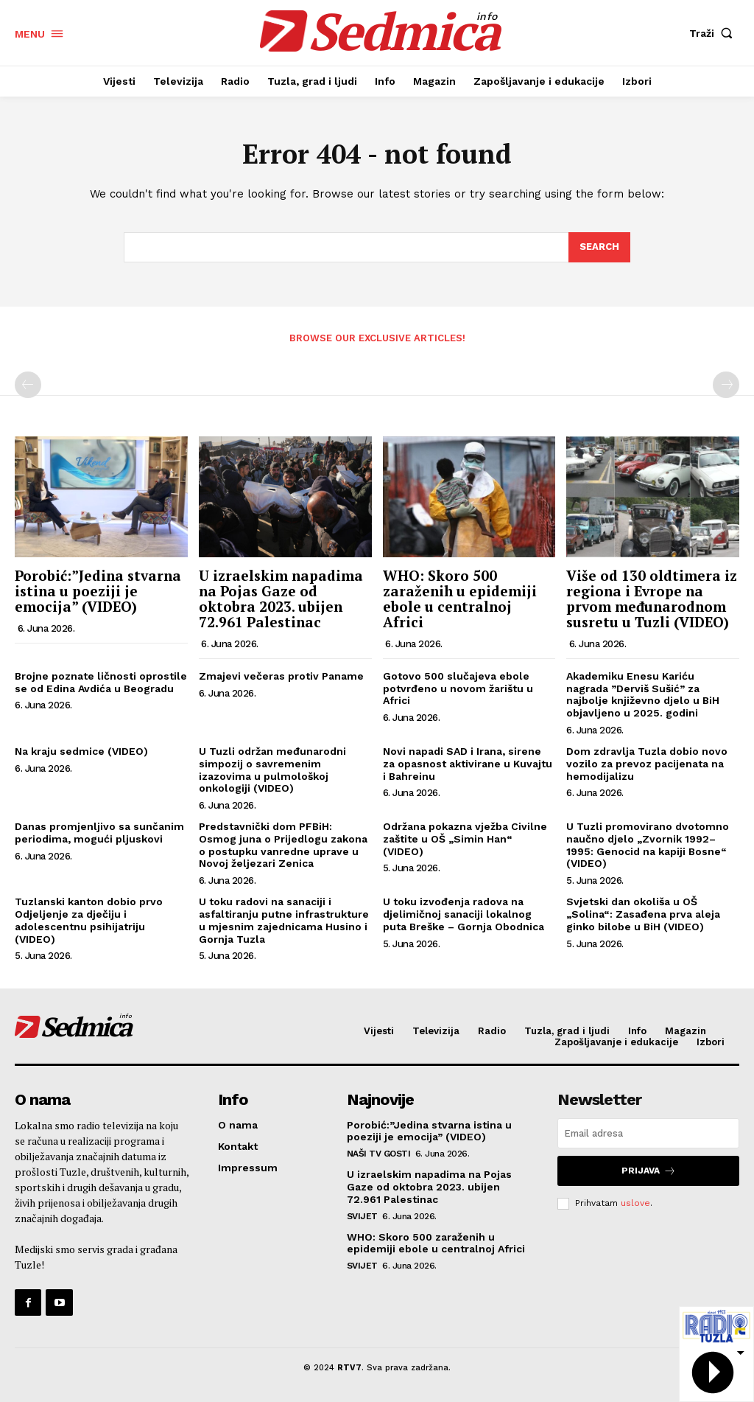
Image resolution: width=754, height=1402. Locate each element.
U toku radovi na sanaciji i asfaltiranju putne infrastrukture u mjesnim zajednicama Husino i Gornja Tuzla (284, 920)
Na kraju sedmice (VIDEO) (81, 751)
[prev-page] (28, 385)
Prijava (648, 1171)
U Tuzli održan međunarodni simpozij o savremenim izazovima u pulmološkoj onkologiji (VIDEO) (272, 769)
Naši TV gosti (379, 1153)
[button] (714, 33)
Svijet (362, 1216)
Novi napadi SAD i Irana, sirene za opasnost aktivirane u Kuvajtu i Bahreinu (467, 763)
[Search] (599, 247)
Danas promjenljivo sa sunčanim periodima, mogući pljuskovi (99, 832)
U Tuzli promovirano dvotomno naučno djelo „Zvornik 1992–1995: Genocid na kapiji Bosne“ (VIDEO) (647, 844)
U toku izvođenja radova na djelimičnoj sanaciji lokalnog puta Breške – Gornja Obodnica (463, 914)
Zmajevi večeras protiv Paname (281, 676)
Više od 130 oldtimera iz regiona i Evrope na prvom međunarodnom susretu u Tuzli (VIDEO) (651, 598)
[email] (648, 1133)
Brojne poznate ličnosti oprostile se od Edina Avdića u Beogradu (101, 682)
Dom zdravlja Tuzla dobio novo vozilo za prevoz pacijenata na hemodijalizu (646, 763)
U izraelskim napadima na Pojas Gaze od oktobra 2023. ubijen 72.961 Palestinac (281, 598)
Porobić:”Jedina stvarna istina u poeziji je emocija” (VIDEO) (98, 590)
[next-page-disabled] (726, 385)
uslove (635, 1203)
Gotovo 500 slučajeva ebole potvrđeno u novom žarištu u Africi (458, 688)
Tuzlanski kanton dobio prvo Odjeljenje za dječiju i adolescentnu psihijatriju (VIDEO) (89, 920)
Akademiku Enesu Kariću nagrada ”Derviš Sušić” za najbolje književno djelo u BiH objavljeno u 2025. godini (642, 694)
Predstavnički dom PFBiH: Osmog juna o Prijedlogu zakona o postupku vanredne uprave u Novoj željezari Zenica (283, 844)
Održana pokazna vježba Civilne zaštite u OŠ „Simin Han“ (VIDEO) (465, 838)
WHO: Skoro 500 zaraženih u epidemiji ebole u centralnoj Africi (460, 598)
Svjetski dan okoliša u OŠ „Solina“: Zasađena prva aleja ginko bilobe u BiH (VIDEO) (643, 914)
